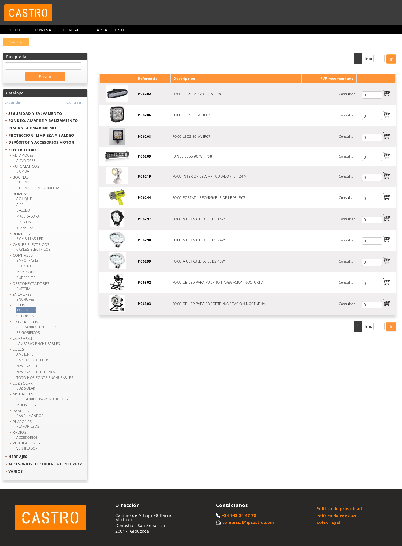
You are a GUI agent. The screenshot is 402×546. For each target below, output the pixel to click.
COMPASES (23, 255)
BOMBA (22, 171)
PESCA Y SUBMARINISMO (32, 127)
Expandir (13, 102)
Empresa (41, 30)
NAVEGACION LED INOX (36, 371)
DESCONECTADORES (31, 283)
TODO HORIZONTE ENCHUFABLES (45, 377)
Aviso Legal (328, 523)
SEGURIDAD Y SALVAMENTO (35, 113)
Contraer (74, 102)
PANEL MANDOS (30, 415)
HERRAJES (17, 456)
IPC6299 (144, 261)
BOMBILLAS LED (30, 238)
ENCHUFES (22, 294)
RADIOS (20, 432)
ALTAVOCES (23, 155)
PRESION (23, 222)
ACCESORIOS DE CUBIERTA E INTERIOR (45, 464)
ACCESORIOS (27, 437)
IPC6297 (144, 218)
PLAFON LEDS (28, 426)
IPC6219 (144, 176)
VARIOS (15, 471)
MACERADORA (28, 216)
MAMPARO (25, 272)
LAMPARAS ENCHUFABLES (38, 343)
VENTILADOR (27, 448)
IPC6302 (144, 282)
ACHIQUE (24, 198)
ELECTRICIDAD (22, 149)
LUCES (18, 349)
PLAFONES (22, 421)
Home (14, 30)
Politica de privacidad (339, 508)
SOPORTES (25, 316)
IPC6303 (144, 303)
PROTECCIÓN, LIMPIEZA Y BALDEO (41, 135)
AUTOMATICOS (26, 166)
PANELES (21, 410)
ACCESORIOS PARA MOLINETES (42, 399)
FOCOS (19, 305)
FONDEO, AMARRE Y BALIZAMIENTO (43, 120)
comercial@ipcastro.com (248, 522)
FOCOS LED (26, 310)
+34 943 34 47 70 (239, 515)
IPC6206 (144, 115)
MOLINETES (23, 394)
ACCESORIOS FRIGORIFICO (38, 326)
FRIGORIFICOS (25, 321)
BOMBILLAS (23, 233)
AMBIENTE (25, 354)
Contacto (74, 30)
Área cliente (111, 30)
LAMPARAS (23, 338)
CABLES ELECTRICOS (31, 244)
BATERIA (23, 288)
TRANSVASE (26, 227)
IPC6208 (144, 136)
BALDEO (23, 210)
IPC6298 (144, 240)
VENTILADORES (26, 443)
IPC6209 (144, 156)
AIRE (20, 204)
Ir (391, 59)
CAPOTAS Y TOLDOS (32, 360)
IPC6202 (144, 93)
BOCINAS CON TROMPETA (37, 188)
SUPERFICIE (26, 277)
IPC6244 (144, 197)
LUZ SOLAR (23, 383)
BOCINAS (21, 177)
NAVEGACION (27, 366)
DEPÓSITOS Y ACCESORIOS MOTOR (41, 142)
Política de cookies (336, 516)
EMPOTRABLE (27, 260)
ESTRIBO (23, 266)
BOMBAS (21, 193)
